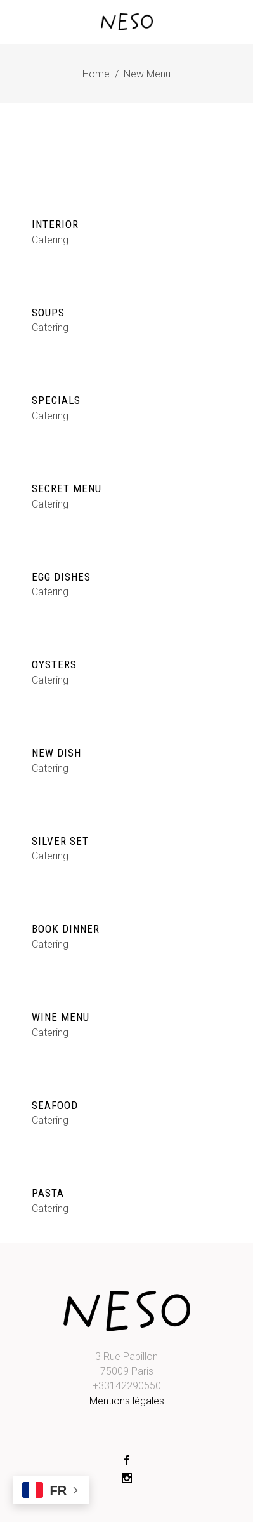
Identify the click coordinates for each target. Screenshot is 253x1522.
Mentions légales (126, 1401)
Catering (50, 240)
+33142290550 (127, 1386)
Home (96, 74)
